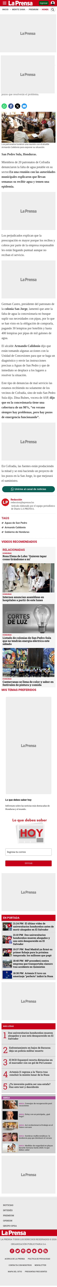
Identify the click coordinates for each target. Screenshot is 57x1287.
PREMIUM (8, 1215)
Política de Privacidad (39, 1259)
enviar (28, 863)
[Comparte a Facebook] (11, 106)
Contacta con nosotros (20, 1265)
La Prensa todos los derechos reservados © (29, 1239)
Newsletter (40, 1265)
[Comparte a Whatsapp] (4, 106)
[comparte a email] (24, 106)
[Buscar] (52, 9)
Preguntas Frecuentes (36, 1272)
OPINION (7, 1220)
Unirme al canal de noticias (30, 489)
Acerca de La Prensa (15, 1259)
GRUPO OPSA (10, 1225)
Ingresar (44, 3)
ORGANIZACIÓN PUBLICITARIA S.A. (28, 1244)
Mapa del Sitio (15, 1272)
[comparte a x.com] (17, 106)
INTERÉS (8, 1210)
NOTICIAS (8, 1205)
